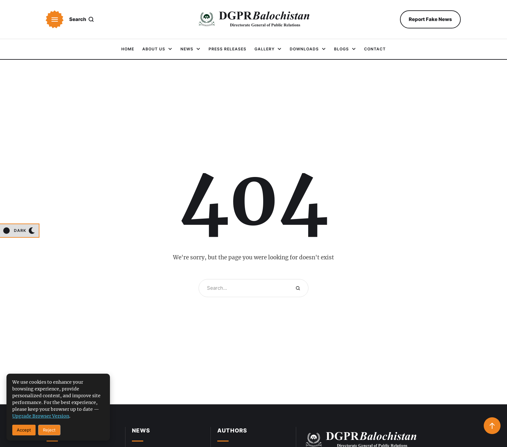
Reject (49, 429)
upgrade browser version (40, 416)
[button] (54, 19)
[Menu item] (127, 49)
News (141, 430)
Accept (24, 429)
